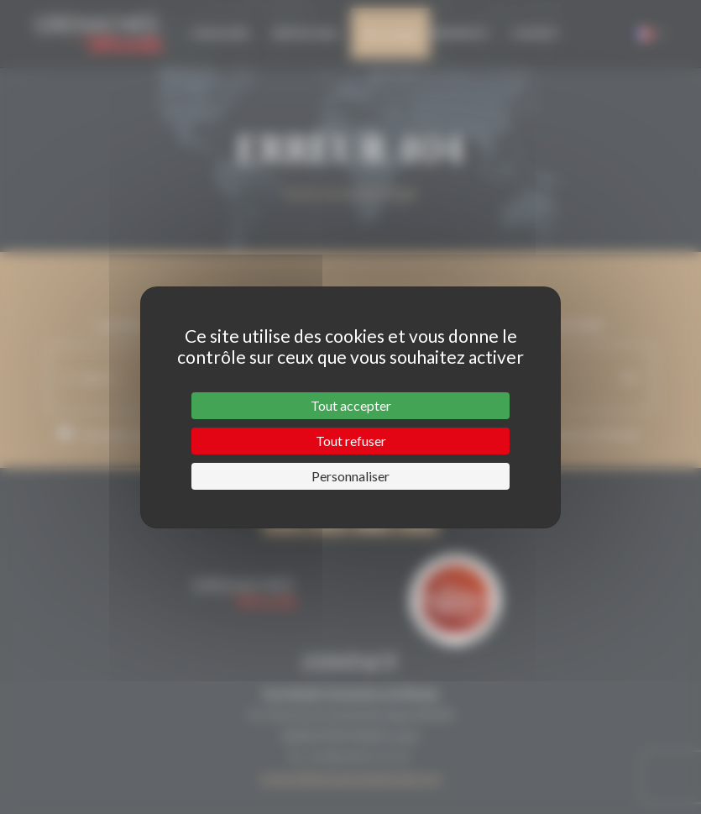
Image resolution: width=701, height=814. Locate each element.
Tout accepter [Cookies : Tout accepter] (351, 405)
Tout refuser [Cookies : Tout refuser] (351, 441)
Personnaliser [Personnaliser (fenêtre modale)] (350, 476)
